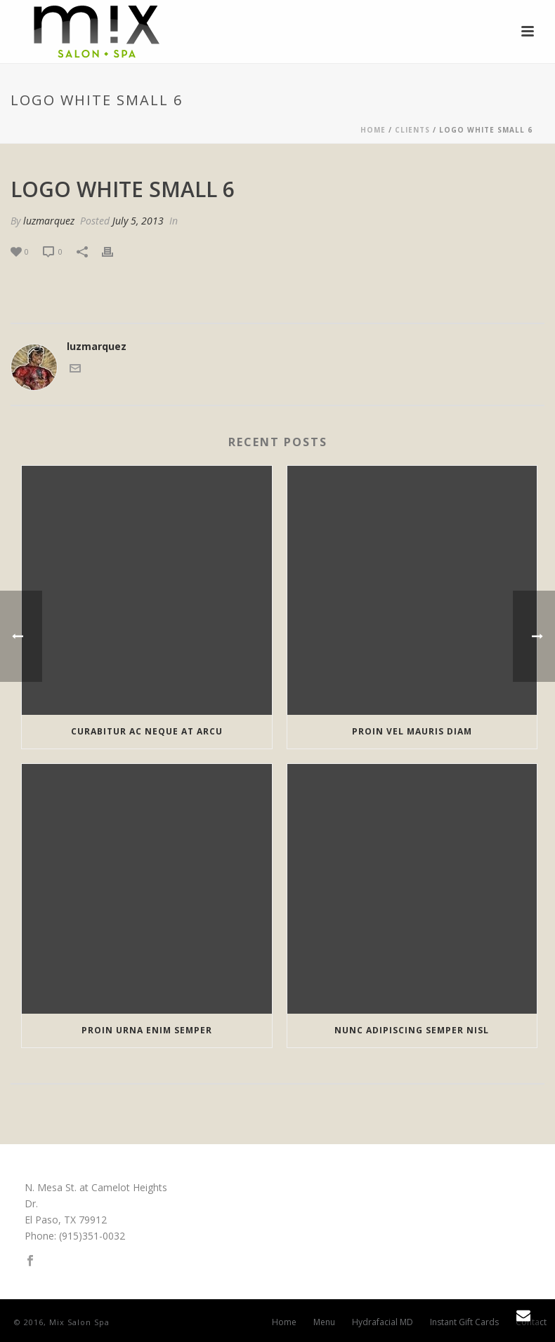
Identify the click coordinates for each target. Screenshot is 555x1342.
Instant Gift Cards (464, 1322)
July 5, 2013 (138, 220)
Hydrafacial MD (382, 1322)
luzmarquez (48, 220)
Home (373, 130)
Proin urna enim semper (146, 1030)
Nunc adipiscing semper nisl (411, 1030)
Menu (324, 1322)
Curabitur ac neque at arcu (147, 731)
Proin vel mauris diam (412, 731)
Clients (412, 130)
